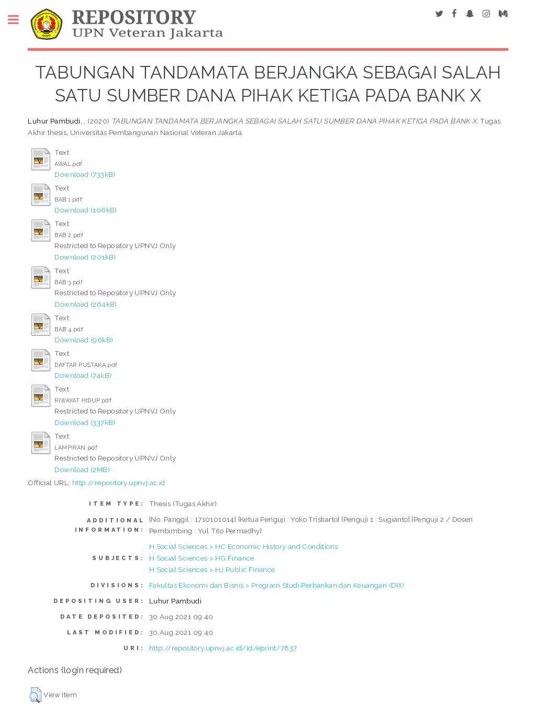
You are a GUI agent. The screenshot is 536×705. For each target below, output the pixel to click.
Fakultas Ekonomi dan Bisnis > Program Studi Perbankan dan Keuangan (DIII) (276, 585)
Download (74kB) (82, 375)
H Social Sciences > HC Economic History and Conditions (243, 546)
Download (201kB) (85, 257)
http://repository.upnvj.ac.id (118, 482)
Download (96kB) (83, 339)
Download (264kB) (85, 304)
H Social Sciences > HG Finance (201, 558)
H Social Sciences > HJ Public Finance (212, 569)
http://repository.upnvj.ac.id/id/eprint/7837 (223, 648)
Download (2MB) (82, 469)
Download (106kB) (85, 210)
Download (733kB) (84, 174)
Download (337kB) (84, 422)
